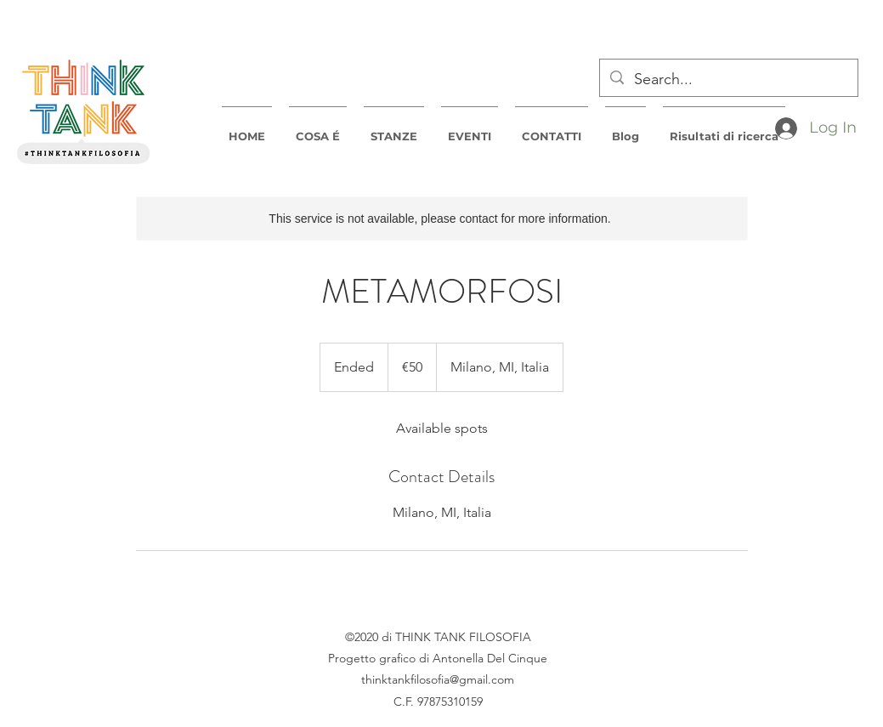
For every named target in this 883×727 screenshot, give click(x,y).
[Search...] (728, 80)
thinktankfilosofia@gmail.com (437, 679)
